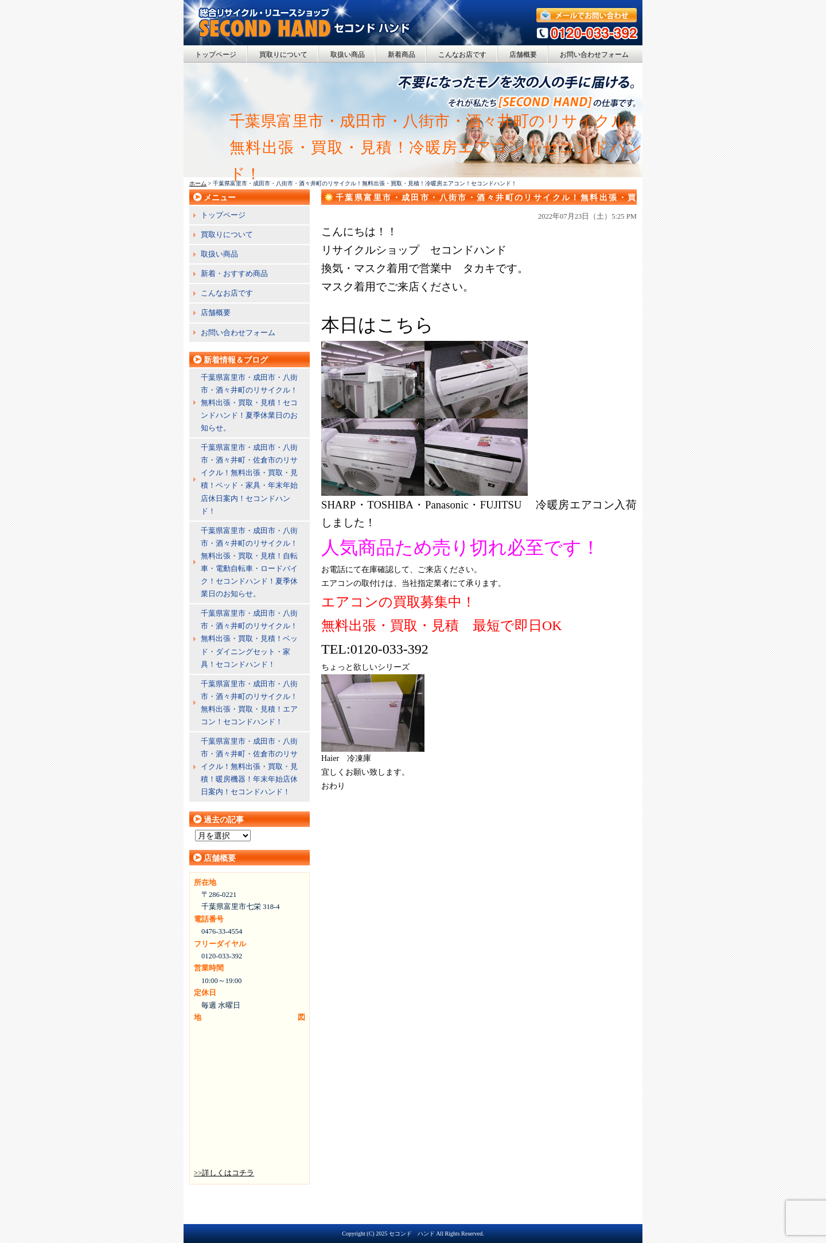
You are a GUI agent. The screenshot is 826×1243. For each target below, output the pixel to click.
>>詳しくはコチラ (224, 1173)
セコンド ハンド (412, 1233)
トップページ (215, 55)
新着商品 (401, 55)
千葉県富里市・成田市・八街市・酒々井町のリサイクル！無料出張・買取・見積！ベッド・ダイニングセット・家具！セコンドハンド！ (249, 638)
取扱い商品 (347, 55)
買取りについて (283, 55)
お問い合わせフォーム (594, 55)
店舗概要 (523, 55)
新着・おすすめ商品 (234, 273)
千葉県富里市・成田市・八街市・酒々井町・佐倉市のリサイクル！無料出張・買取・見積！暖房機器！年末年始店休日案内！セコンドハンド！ (249, 766)
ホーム (197, 183)
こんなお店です (462, 55)
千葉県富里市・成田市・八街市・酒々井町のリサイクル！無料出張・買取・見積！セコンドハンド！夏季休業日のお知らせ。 (249, 402)
